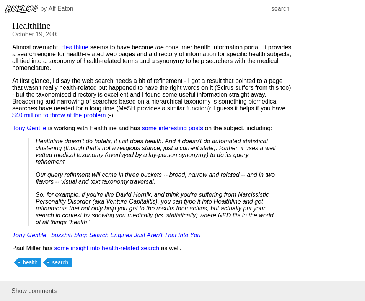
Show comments (34, 291)
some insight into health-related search (106, 248)
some (149, 128)
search (315, 8)
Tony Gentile (29, 128)
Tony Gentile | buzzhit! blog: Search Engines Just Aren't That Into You (106, 235)
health (30, 262)
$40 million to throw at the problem (59, 115)
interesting (172, 128)
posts (196, 128)
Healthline (74, 47)
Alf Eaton (61, 8)
